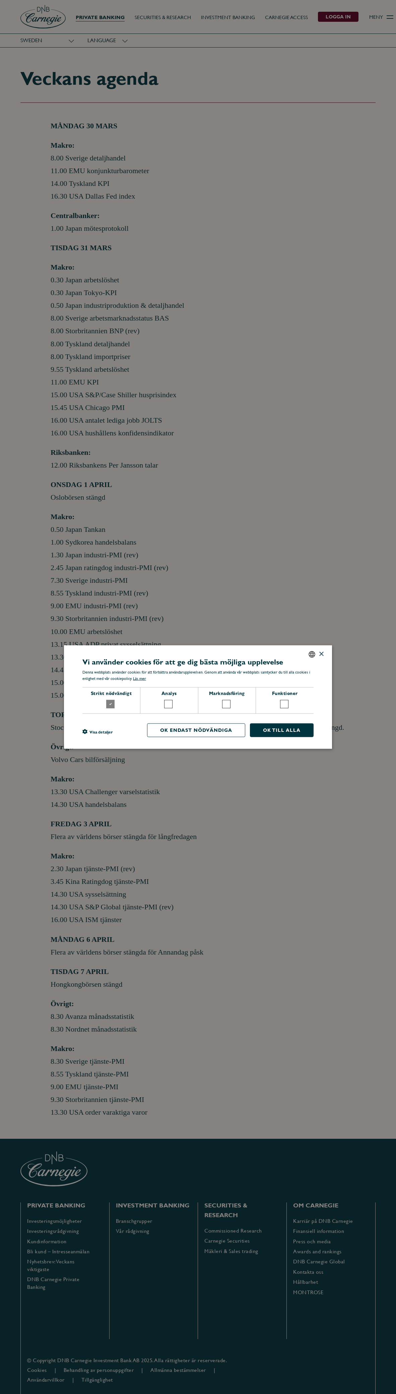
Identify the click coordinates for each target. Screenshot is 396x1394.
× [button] (321, 653)
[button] (97, 731)
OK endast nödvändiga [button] (196, 730)
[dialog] (198, 697)
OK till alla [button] (282, 730)
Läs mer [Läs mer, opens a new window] (139, 678)
